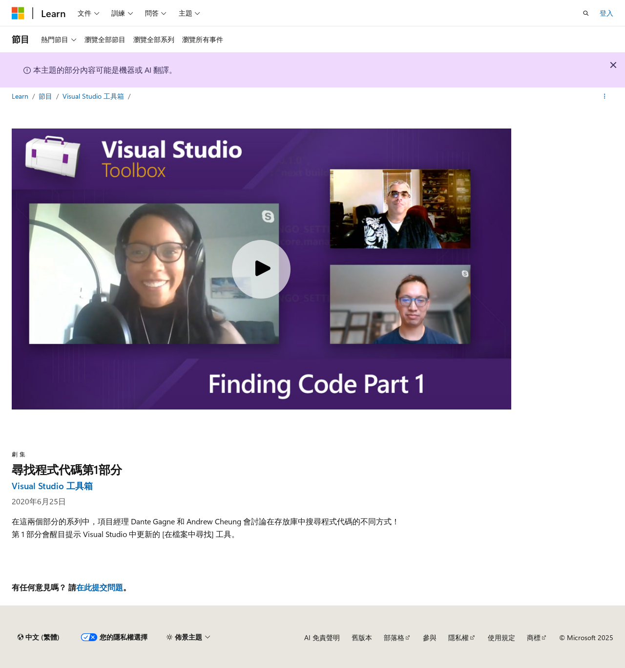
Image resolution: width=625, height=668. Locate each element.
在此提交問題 (99, 587)
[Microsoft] (18, 13)
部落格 (394, 637)
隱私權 (458, 637)
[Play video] (261, 269)
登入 (606, 13)
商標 (534, 637)
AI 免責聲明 (322, 637)
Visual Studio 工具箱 (94, 96)
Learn (21, 96)
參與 (430, 637)
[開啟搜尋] (586, 13)
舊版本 (362, 637)
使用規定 (501, 637)
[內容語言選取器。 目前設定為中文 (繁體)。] (38, 637)
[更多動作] (604, 96)
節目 (46, 96)
